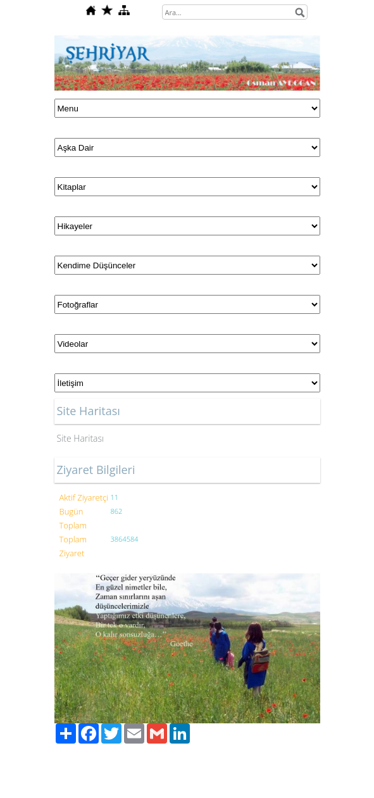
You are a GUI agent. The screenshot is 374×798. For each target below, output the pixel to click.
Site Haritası (80, 438)
